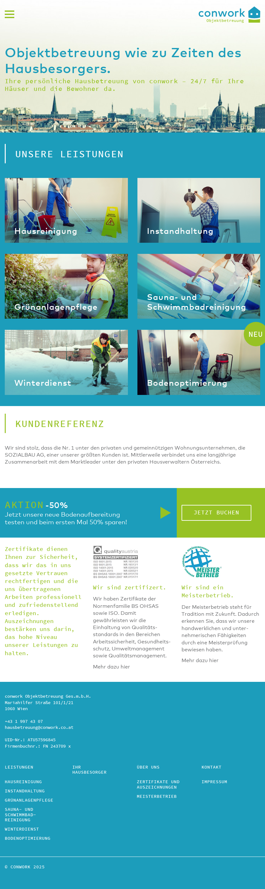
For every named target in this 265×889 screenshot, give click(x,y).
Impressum (214, 782)
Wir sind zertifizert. (129, 587)
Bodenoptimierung (27, 839)
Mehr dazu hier (111, 666)
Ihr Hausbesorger (89, 770)
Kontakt (212, 767)
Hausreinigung (23, 782)
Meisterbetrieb (157, 797)
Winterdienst (22, 829)
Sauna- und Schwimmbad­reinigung (20, 815)
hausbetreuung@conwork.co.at (39, 727)
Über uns (148, 767)
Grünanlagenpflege (29, 801)
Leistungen (19, 767)
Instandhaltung (25, 791)
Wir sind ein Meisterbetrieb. (208, 591)
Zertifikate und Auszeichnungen (158, 785)
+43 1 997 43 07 (24, 721)
